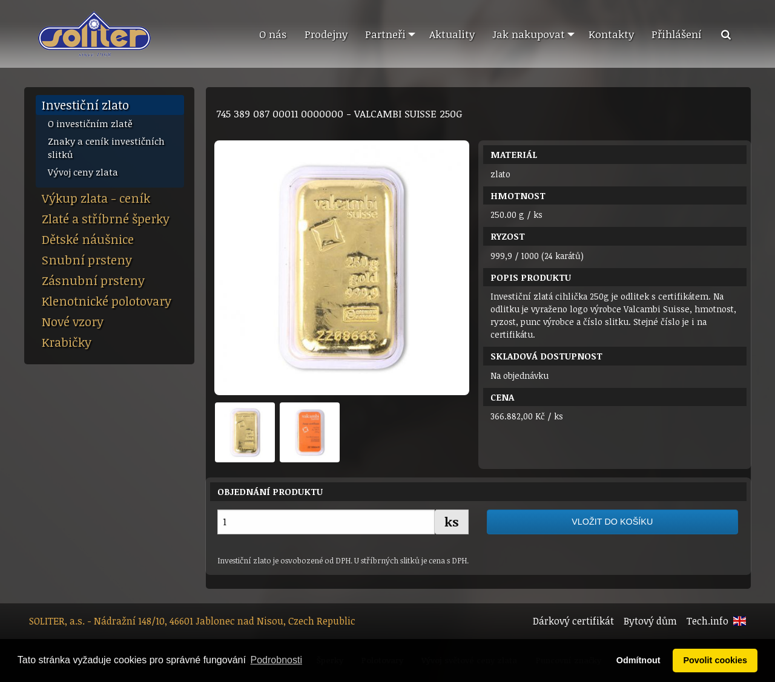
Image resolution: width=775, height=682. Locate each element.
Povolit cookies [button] (715, 660)
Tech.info (707, 621)
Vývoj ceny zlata (83, 172)
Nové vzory (73, 321)
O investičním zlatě (90, 123)
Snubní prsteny (87, 259)
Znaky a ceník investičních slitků (106, 148)
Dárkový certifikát (573, 621)
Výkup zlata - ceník (96, 197)
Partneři (385, 34)
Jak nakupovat (528, 34)
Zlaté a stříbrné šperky (106, 218)
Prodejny (326, 34)
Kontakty (611, 34)
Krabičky (66, 341)
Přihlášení (676, 34)
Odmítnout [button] (638, 660)
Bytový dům (650, 621)
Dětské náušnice (88, 239)
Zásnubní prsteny (93, 280)
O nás (272, 34)
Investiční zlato (85, 104)
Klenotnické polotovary (106, 300)
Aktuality (452, 34)
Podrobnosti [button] (276, 660)
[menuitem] (272, 34)
